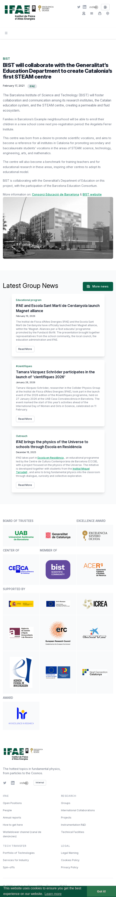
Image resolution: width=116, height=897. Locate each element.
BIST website (92, 194)
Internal (40, 782)
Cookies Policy (70, 860)
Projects (66, 817)
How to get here (13, 824)
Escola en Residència (51, 457)
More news (98, 286)
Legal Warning (69, 852)
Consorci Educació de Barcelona (55, 194)
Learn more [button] (53, 894)
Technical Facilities (72, 832)
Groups (65, 803)
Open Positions (12, 803)
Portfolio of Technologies (19, 852)
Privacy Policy (69, 867)
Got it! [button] (101, 891)
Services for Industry (16, 860)
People (7, 810)
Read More (25, 349)
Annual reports (12, 817)
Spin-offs (9, 867)
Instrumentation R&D (73, 824)
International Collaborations (78, 810)
